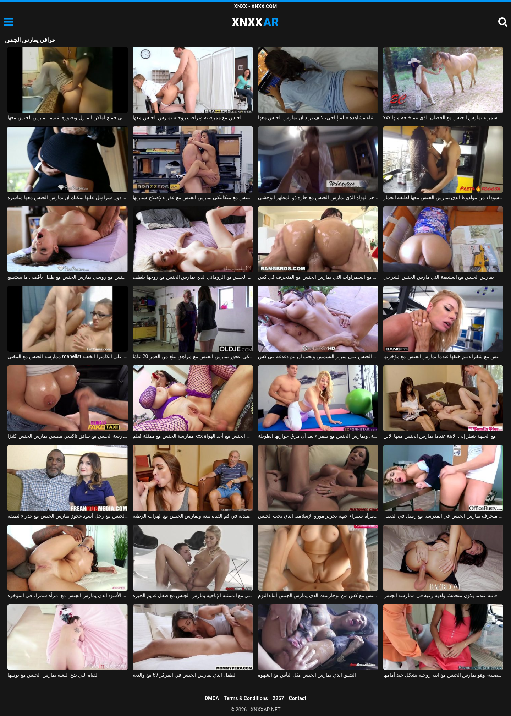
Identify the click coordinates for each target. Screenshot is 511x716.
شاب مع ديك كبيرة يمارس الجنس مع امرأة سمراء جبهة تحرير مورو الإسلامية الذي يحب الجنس (318, 516)
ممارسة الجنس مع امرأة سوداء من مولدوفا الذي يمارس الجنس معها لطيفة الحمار (443, 197)
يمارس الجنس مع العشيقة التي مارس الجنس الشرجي (438, 277)
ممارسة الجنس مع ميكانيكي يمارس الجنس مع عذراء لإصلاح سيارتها (193, 197)
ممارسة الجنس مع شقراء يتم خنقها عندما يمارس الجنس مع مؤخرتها (443, 356)
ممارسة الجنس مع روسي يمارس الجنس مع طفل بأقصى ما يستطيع (67, 277)
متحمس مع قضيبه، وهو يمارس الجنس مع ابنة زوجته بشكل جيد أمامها (443, 675)
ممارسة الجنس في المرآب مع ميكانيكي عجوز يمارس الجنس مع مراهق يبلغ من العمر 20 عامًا (193, 356)
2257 (278, 698)
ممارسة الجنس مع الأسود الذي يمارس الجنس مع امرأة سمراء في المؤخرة (67, 595)
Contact (297, 698)
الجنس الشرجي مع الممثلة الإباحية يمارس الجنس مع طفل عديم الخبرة (193, 595)
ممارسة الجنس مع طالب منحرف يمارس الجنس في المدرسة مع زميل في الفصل (443, 516)
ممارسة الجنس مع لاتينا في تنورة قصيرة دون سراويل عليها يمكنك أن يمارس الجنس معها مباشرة (67, 197)
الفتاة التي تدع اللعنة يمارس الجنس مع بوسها (52, 675)
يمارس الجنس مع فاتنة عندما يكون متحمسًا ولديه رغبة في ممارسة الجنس (443, 595)
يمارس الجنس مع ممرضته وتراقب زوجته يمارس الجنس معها (193, 117)
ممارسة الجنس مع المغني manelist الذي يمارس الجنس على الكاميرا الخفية (67, 356)
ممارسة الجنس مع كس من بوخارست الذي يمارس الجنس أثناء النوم (318, 595)
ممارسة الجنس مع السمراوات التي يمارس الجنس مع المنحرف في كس (318, 277)
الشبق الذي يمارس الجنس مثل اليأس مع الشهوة (307, 675)
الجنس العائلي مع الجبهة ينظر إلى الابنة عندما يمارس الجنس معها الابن (443, 436)
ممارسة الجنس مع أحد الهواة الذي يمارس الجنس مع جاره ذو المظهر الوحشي (318, 197)
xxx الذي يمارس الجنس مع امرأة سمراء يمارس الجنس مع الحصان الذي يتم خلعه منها (443, 117)
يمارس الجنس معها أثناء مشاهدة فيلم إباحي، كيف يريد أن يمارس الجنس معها (318, 117)
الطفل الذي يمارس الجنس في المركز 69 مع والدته (185, 675)
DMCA (212, 698)
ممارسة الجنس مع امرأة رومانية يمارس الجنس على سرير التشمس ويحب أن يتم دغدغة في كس (318, 356)
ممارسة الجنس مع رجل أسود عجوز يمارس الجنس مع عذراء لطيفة (67, 516)
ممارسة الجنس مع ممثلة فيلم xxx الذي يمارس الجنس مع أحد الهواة (193, 436)
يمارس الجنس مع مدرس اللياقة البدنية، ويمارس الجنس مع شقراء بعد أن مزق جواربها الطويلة (318, 436)
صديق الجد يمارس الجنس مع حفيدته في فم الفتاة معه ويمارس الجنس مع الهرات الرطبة (193, 516)
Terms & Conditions (246, 698)
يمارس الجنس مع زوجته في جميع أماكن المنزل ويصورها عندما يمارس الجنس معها (67, 117)
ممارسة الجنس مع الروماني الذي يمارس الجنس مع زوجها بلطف (193, 277)
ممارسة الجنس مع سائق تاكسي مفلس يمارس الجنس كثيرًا (67, 436)
